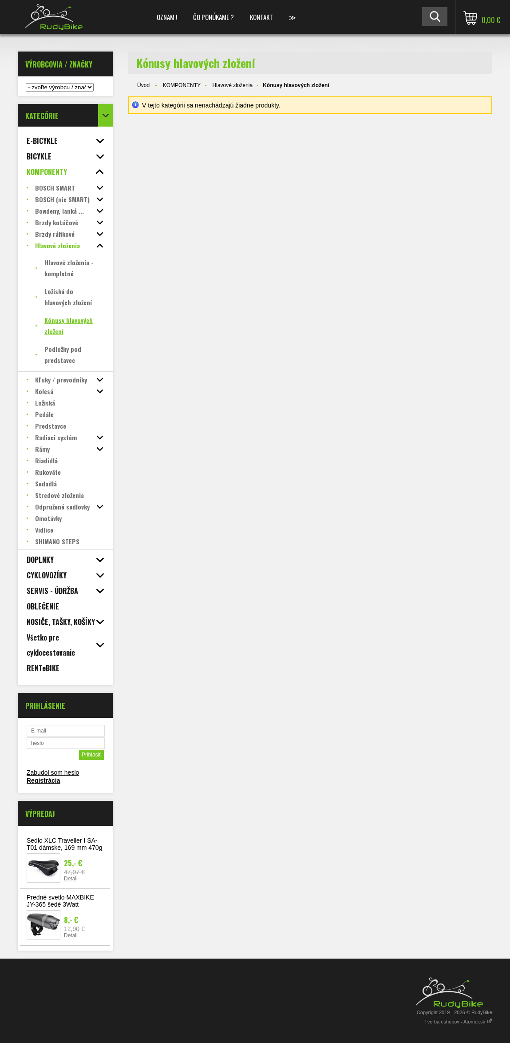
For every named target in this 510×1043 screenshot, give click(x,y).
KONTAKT (261, 17)
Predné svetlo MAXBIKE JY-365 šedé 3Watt (60, 901)
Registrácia (43, 780)
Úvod (143, 85)
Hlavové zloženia (232, 85)
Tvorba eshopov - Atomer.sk (458, 1021)
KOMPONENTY (182, 85)
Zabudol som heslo (53, 772)
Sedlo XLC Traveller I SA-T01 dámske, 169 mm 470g (64, 844)
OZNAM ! (167, 17)
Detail (71, 879)
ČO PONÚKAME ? (213, 17)
